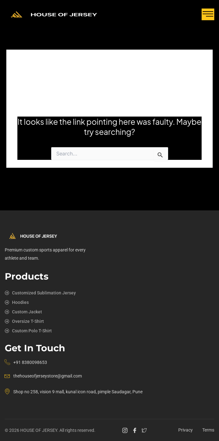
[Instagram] (125, 430)
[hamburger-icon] (208, 14)
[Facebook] (135, 430)
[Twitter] (145, 430)
